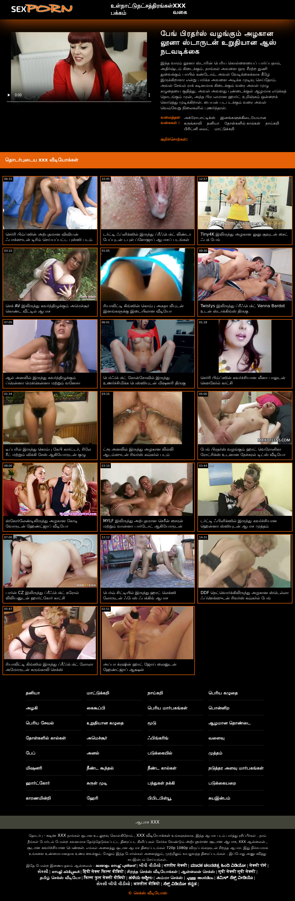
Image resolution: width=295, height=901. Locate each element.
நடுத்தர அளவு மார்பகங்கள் (235, 768)
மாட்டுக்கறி (246, 128)
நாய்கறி (191, 128)
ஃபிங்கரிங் (158, 738)
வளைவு (216, 738)
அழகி (32, 707)
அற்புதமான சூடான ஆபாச (210, 841)
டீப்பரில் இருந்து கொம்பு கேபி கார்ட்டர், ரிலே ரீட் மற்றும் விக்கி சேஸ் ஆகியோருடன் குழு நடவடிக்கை (48, 454)
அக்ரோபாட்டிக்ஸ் (200, 117)
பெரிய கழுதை (223, 692)
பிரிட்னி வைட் (217, 128)
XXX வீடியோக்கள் (153, 835)
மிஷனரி (34, 768)
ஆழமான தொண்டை (229, 722)
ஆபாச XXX (147, 822)
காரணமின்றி (38, 798)
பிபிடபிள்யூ (159, 798)
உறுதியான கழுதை (105, 722)
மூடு (152, 722)
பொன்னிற (219, 707)
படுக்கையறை (222, 783)
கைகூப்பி (96, 707)
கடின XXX (56, 835)
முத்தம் (215, 753)
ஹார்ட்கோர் (38, 783)
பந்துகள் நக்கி (161, 783)
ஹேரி (92, 798)
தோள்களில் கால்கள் (244, 123)
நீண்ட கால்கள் (162, 768)
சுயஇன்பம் (219, 798)
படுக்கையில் (160, 753)
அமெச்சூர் (97, 738)
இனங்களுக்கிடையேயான (246, 117)
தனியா (214, 123)
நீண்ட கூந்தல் (100, 768)
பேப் (30, 753)
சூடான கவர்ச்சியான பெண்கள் (55, 847)
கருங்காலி (193, 123)
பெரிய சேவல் (40, 722)
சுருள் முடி (97, 783)
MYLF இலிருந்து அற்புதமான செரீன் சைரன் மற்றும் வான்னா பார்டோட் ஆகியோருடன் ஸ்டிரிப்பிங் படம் (143, 526)
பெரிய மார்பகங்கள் (167, 707)
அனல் (93, 753)
